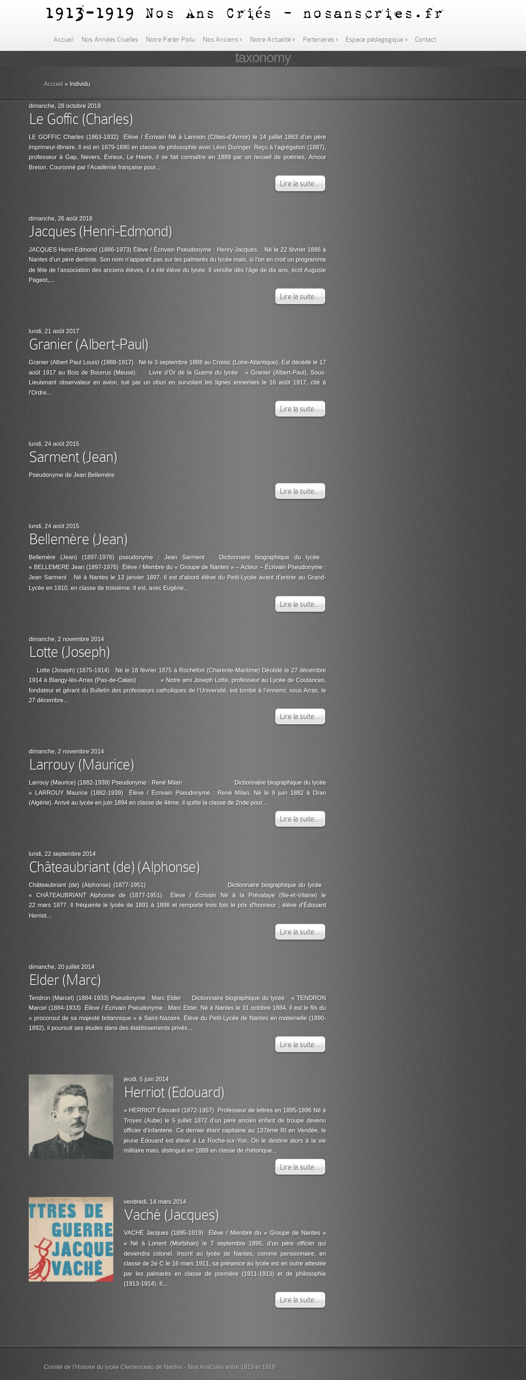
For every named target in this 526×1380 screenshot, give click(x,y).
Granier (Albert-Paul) (88, 343)
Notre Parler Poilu (170, 39)
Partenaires (320, 39)
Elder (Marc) (64, 979)
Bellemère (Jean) (78, 538)
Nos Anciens (222, 39)
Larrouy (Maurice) (81, 764)
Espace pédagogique (376, 39)
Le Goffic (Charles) (81, 118)
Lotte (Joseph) (69, 651)
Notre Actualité (272, 39)
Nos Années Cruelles (109, 39)
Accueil (63, 39)
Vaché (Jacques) (171, 1214)
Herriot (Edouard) (174, 1092)
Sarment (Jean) (73, 456)
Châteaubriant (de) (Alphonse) (114, 866)
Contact (425, 39)
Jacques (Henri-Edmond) (100, 231)
